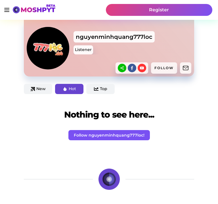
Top (100, 88)
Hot (69, 88)
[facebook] (132, 68)
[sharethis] (122, 68)
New (38, 88)
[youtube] (142, 68)
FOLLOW (164, 68)
